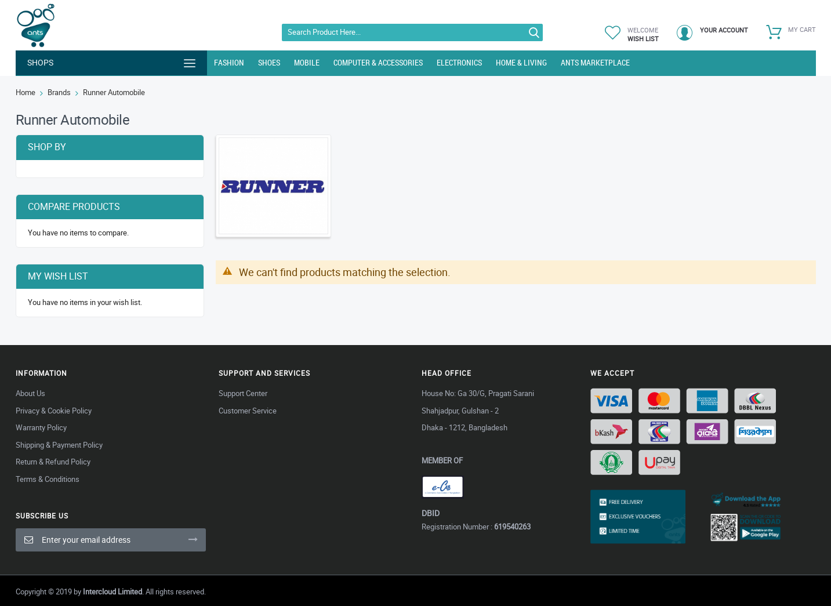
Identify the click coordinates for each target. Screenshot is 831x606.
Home (25, 92)
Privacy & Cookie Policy (54, 410)
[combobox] (412, 32)
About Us (30, 393)
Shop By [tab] (47, 146)
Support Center (243, 393)
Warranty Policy (41, 427)
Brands (59, 92)
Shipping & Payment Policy (59, 445)
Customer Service (248, 410)
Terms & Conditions (47, 479)
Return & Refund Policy (53, 461)
